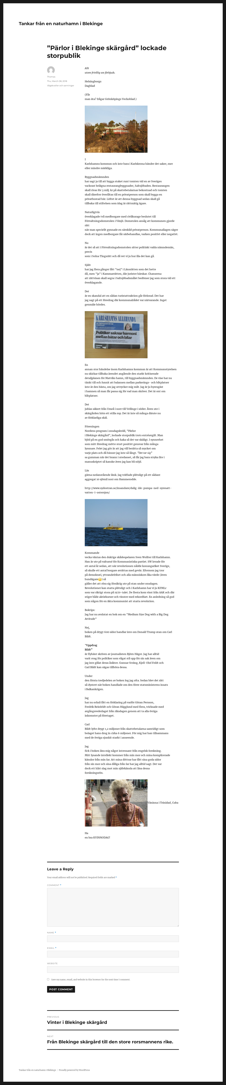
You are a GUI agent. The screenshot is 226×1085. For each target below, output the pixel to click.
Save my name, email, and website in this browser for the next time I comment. (90, 979)
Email (51, 948)
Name (51, 932)
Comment (54, 885)
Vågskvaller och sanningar (60, 85)
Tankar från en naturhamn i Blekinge (61, 23)
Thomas (51, 76)
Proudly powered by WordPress (74, 1070)
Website (52, 963)
